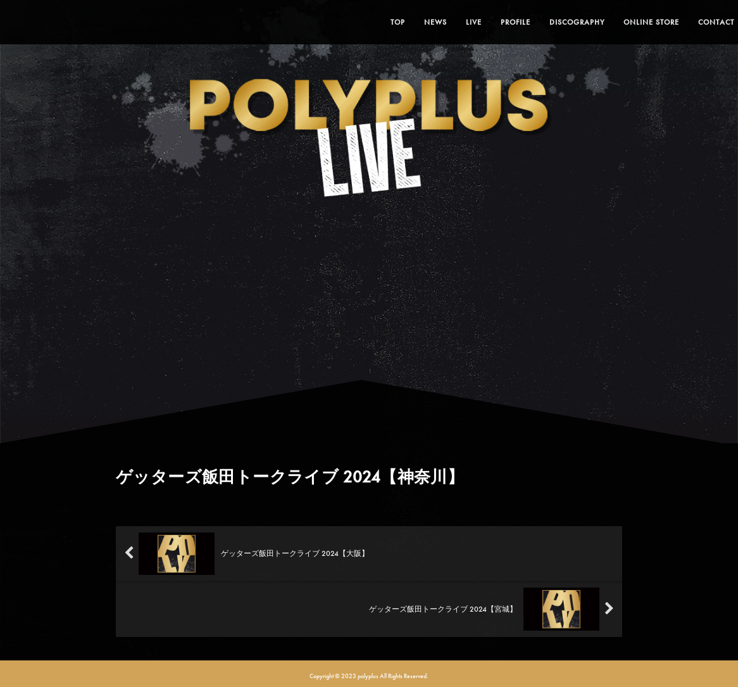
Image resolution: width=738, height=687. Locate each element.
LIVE (446, 22)
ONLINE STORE (623, 22)
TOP (370, 22)
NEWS (407, 22)
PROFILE (488, 22)
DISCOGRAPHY (549, 22)
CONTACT (688, 22)
